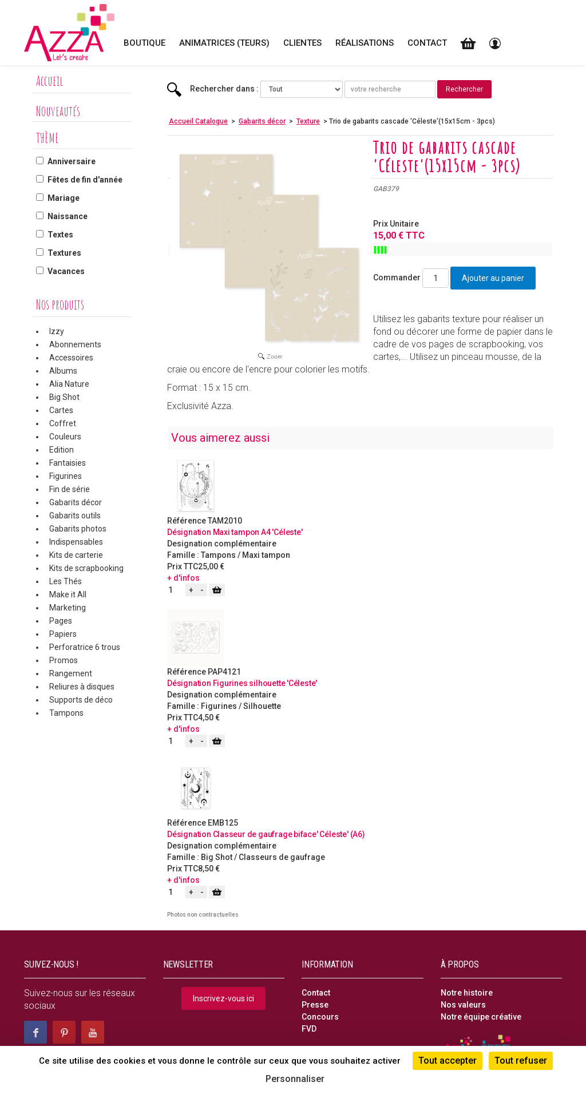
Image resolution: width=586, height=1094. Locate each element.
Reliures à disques (81, 686)
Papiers (63, 634)
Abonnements (75, 344)
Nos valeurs (463, 1004)
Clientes (302, 43)
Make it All (67, 594)
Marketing (67, 607)
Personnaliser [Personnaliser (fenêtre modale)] (295, 1078)
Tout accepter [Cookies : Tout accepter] (447, 1060)
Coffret (62, 423)
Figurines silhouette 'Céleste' (265, 683)
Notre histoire (467, 992)
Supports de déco (81, 699)
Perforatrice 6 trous (84, 647)
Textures (64, 252)
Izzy (56, 331)
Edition (61, 449)
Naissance (67, 216)
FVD (309, 1028)
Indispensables (76, 541)
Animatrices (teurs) (224, 43)
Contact (427, 43)
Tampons (66, 713)
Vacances (66, 271)
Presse (315, 1004)
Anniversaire (71, 161)
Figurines (65, 476)
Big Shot (64, 397)
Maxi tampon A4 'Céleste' (258, 532)
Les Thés (65, 581)
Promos (63, 660)
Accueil (49, 80)
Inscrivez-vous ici (223, 998)
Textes (60, 234)
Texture (308, 121)
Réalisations (364, 43)
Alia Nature (69, 384)
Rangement (70, 673)
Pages (60, 620)
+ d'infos (183, 577)
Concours (320, 1016)
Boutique (144, 43)
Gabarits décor (75, 502)
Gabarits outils (75, 515)
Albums (63, 370)
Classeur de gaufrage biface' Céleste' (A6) (289, 834)
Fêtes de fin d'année (84, 179)
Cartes (61, 410)
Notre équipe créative (481, 1016)
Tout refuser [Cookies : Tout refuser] (520, 1060)
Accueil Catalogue (198, 121)
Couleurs (65, 436)
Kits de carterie (76, 555)
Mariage (63, 198)
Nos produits (60, 304)
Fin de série (69, 489)
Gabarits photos (77, 528)
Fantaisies (67, 462)
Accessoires (71, 357)
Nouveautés (58, 111)
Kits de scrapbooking (86, 568)
